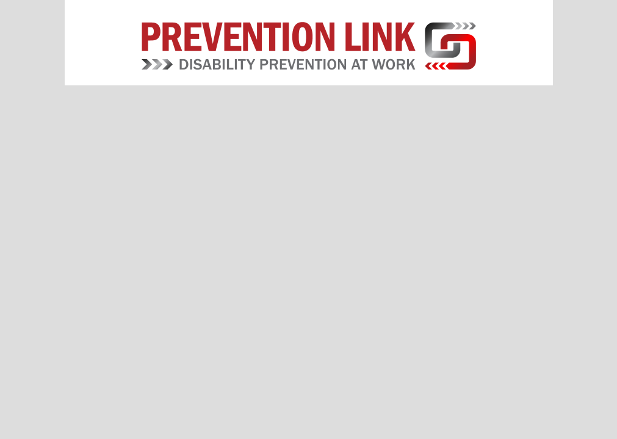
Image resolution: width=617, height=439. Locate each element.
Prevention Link (308, 45)
